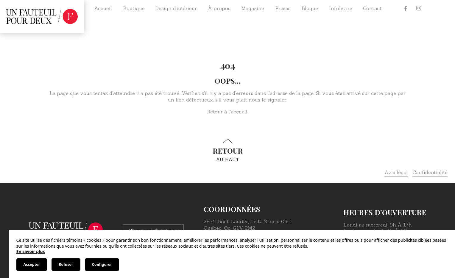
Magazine (252, 8)
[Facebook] (405, 8)
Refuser (66, 264)
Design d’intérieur (176, 8)
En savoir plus (30, 251)
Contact (372, 8)
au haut (227, 150)
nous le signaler (267, 100)
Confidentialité (430, 172)
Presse (283, 8)
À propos (219, 8)
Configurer (102, 264)
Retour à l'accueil (227, 112)
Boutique (134, 8)
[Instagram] (418, 8)
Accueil (103, 8)
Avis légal (396, 172)
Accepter (32, 264)
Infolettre (340, 8)
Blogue (309, 8)
